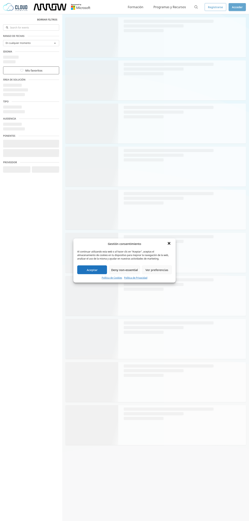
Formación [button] (135, 7)
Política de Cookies (112, 277)
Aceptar (92, 270)
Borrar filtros (47, 19)
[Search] (196, 7)
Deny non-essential (124, 270)
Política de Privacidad (135, 277)
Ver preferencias (157, 270)
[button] (169, 243)
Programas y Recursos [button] (169, 7)
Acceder (237, 7)
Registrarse (215, 7)
